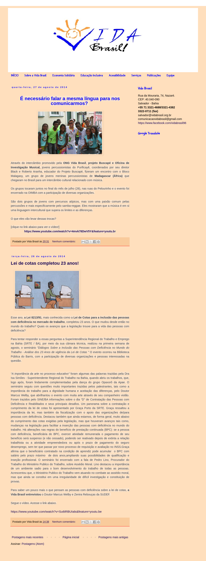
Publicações (154, 75)
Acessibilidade (117, 75)
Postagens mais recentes (27, 537)
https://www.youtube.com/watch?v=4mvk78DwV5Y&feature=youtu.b (69, 231)
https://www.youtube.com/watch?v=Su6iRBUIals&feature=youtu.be (56, 511)
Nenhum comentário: (64, 241)
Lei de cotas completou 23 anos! (45, 263)
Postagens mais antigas (113, 537)
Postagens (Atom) (33, 543)
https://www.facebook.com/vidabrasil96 (162, 123)
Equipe (170, 75)
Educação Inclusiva (92, 75)
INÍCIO (14, 75)
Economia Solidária (63, 75)
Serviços (136, 75)
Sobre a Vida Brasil (35, 75)
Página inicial (71, 537)
